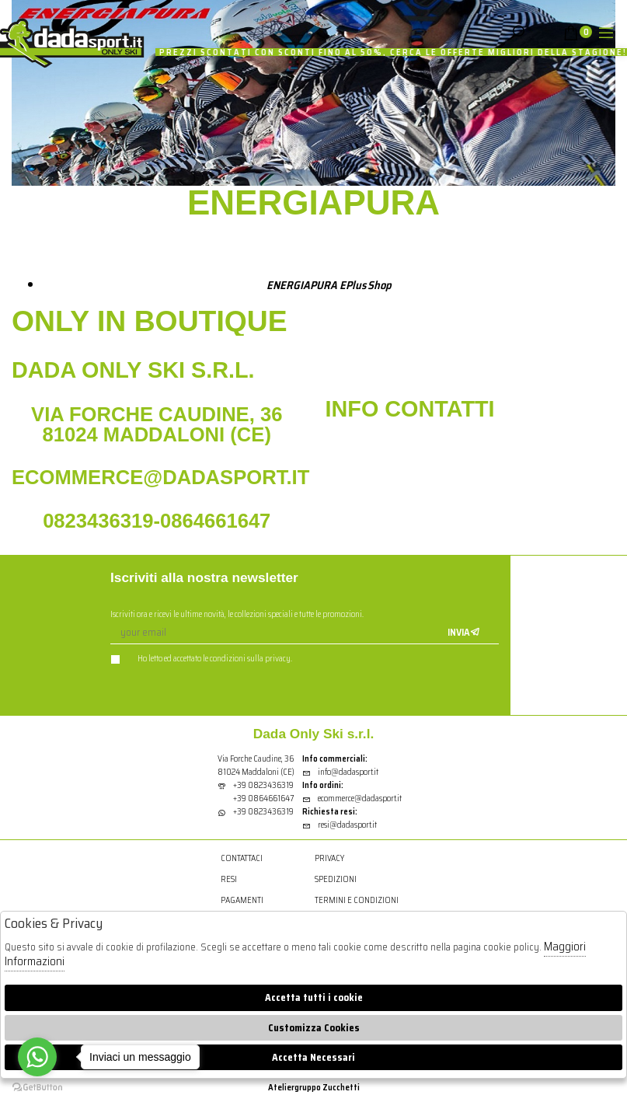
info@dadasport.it (340, 772)
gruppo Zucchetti (327, 1087)
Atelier (281, 1087)
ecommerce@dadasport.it (352, 798)
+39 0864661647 (263, 798)
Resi (229, 879)
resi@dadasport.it (339, 825)
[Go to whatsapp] (37, 1056)
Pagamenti (242, 900)
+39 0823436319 (263, 785)
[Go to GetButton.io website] (37, 1086)
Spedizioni (336, 879)
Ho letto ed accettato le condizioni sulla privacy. (201, 658)
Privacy (329, 858)
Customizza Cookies (314, 1028)
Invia (464, 632)
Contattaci (242, 858)
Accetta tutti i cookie (314, 997)
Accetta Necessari (313, 1057)
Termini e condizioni (357, 900)
